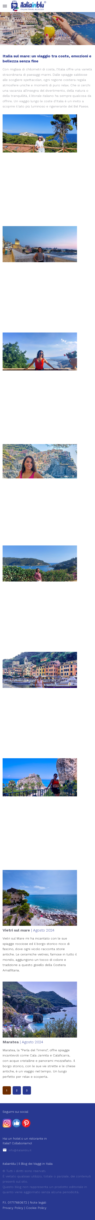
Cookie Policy (36, 1208)
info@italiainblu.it (20, 1150)
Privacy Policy (13, 1208)
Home (7, 38)
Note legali (38, 1202)
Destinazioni (25, 38)
